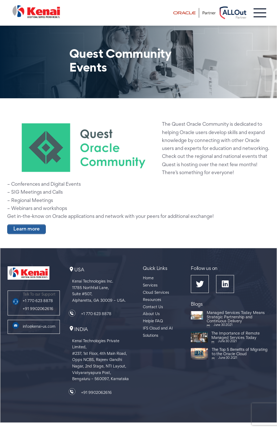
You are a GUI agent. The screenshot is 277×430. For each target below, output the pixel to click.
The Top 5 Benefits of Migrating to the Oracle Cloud (240, 352)
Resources (152, 300)
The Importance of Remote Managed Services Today (235, 336)
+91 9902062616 (38, 309)
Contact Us (153, 307)
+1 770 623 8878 (38, 301)
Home (148, 278)
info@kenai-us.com (39, 326)
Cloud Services (156, 292)
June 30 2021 (223, 325)
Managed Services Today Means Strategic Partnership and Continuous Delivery (236, 317)
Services (150, 285)
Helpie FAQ (153, 321)
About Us (151, 314)
